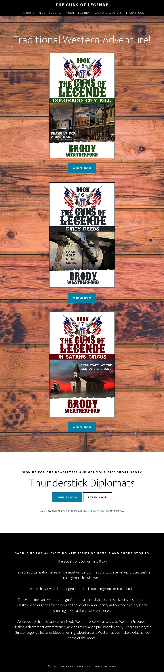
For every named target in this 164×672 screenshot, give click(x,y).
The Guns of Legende (82, 5)
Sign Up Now (67, 497)
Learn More (97, 497)
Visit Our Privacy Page (98, 511)
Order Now (82, 168)
